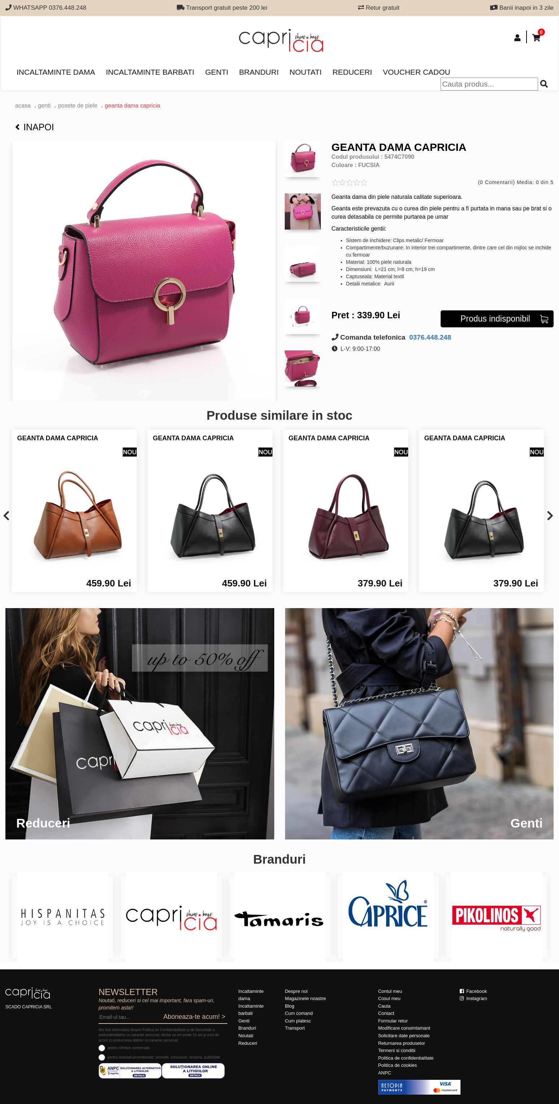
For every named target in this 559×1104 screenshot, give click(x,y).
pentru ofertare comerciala (129, 1048)
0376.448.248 (429, 337)
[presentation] (6, 516)
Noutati (305, 72)
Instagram (473, 998)
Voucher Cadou (416, 72)
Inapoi (34, 127)
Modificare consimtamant (404, 1028)
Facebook (473, 991)
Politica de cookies (397, 1065)
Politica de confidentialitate (406, 1058)
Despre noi (296, 991)
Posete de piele (77, 105)
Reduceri (352, 72)
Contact (386, 1013)
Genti (216, 72)
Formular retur (393, 1021)
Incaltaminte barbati (150, 72)
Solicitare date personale (404, 1035)
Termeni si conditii (396, 1050)
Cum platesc (298, 1021)
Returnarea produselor (401, 1043)
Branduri (259, 72)
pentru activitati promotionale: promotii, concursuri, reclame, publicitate (164, 1057)
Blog (289, 1006)
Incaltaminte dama (56, 72)
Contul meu (390, 991)
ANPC (384, 1072)
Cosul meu (389, 998)
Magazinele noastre (305, 998)
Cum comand (299, 1013)
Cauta (384, 1006)
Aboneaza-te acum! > (194, 1016)
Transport (295, 1028)
